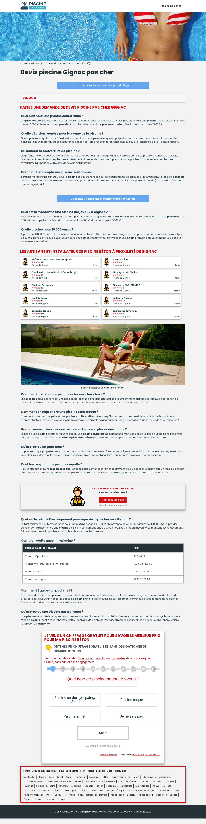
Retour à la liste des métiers (103, 751)
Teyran (27, 804)
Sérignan (63, 791)
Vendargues (71, 795)
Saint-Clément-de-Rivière (37, 800)
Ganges (61, 804)
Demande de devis (113, 500)
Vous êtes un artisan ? (152, 760)
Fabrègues (112, 791)
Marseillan (158, 787)
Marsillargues (142, 791)
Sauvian (49, 804)
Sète (51, 782)
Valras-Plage (117, 800)
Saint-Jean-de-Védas (60, 787)
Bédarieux (76, 791)
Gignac (84, 795)
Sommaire (30, 98)
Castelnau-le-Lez (121, 782)
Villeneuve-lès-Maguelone (156, 782)
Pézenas (110, 787)
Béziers (42, 782)
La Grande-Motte (94, 787)
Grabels (89, 791)
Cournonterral (31, 795)
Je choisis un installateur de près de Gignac (103, 199)
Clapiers (176, 795)
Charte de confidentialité (108, 760)
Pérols (78, 787)
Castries (46, 795)
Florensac (70, 800)
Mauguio (94, 782)
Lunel (60, 782)
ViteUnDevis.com (138, 760)
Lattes (105, 782)
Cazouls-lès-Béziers (166, 800)
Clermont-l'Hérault (128, 787)
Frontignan (80, 782)
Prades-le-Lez (145, 800)
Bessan (131, 800)
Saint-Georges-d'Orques (112, 795)
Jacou (58, 800)
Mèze (136, 782)
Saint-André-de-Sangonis (143, 795)
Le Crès (146, 787)
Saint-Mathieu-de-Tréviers (92, 800)
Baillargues (126, 791)
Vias (94, 795)
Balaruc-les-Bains (45, 791)
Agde (68, 782)
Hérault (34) (37, 63)
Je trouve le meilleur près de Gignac (103, 85)
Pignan (99, 791)
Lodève (170, 787)
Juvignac (28, 791)
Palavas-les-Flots (161, 791)
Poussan (164, 795)
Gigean (57, 795)
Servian (38, 804)
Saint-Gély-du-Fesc (34, 787)
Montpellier (29, 782)
